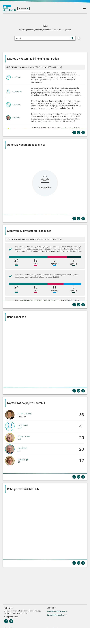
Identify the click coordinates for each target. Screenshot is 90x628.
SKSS (20, 428)
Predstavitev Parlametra (56, 611)
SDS (19, 439)
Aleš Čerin (16, 118)
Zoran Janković (24, 413)
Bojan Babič (16, 91)
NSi (19, 462)
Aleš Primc (16, 77)
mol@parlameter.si (11, 617)
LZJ (19, 451)
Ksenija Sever (24, 436)
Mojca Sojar (23, 459)
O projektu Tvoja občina (55, 615)
